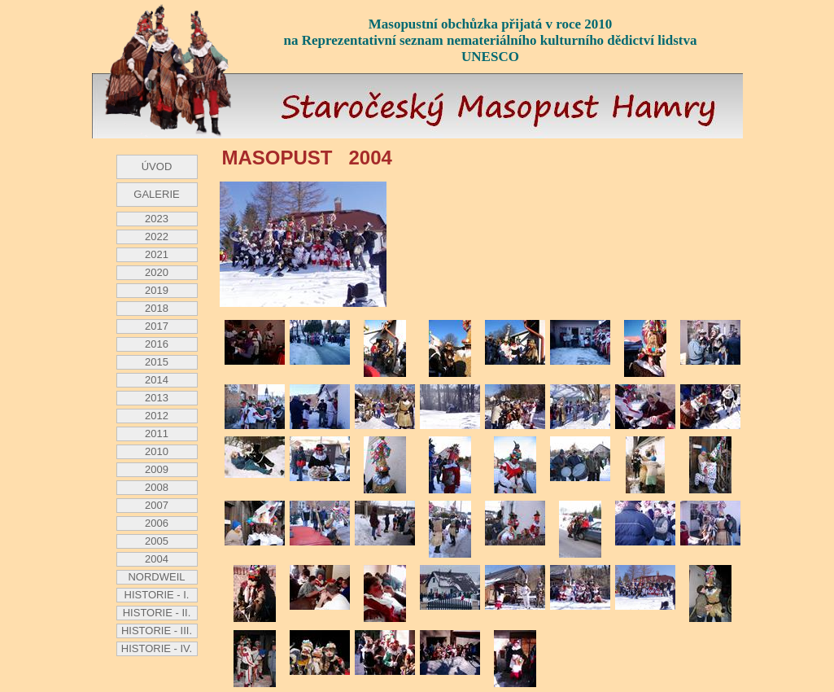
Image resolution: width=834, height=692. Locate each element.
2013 (156, 398)
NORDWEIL (156, 577)
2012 (156, 416)
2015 (156, 362)
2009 (156, 469)
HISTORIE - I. (157, 595)
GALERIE (156, 194)
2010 (156, 451)
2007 (156, 505)
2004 (156, 559)
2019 (156, 290)
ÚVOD (157, 166)
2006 (156, 523)
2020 (156, 272)
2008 (156, 487)
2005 (156, 541)
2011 (156, 433)
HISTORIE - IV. (156, 648)
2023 (156, 218)
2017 (156, 326)
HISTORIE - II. (157, 613)
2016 (156, 344)
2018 (156, 308)
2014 (156, 380)
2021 (156, 254)
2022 (156, 236)
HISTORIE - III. (156, 630)
